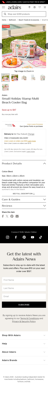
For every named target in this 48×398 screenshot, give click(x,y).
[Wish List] (39, 7)
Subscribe (24, 305)
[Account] (34, 7)
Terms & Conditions (29, 318)
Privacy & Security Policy (23, 321)
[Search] (5, 14)
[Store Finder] (29, 7)
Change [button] (31, 134)
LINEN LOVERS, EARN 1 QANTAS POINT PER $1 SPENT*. (26, 2)
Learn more (32, 141)
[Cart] (45, 7)
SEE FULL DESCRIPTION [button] (24, 194)
